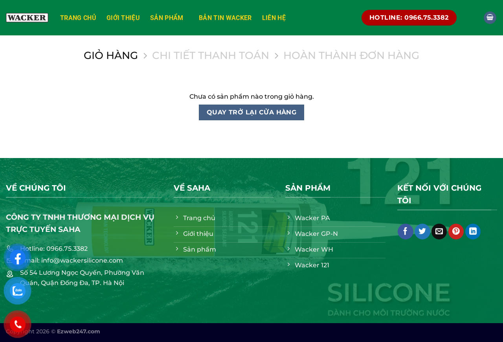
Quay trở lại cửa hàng (252, 112)
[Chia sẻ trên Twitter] (422, 231)
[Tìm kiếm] (470, 17)
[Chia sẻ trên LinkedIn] (473, 231)
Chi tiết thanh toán (210, 55)
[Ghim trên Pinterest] (456, 231)
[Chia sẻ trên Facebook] (405, 231)
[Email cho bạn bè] (439, 231)
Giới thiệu (123, 18)
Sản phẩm (169, 17)
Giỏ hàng (111, 55)
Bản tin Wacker (225, 18)
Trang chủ (78, 18)
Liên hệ (274, 18)
